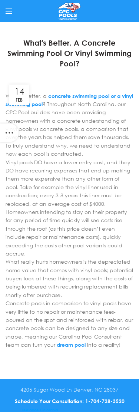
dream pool (71, 345)
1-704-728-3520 (105, 401)
